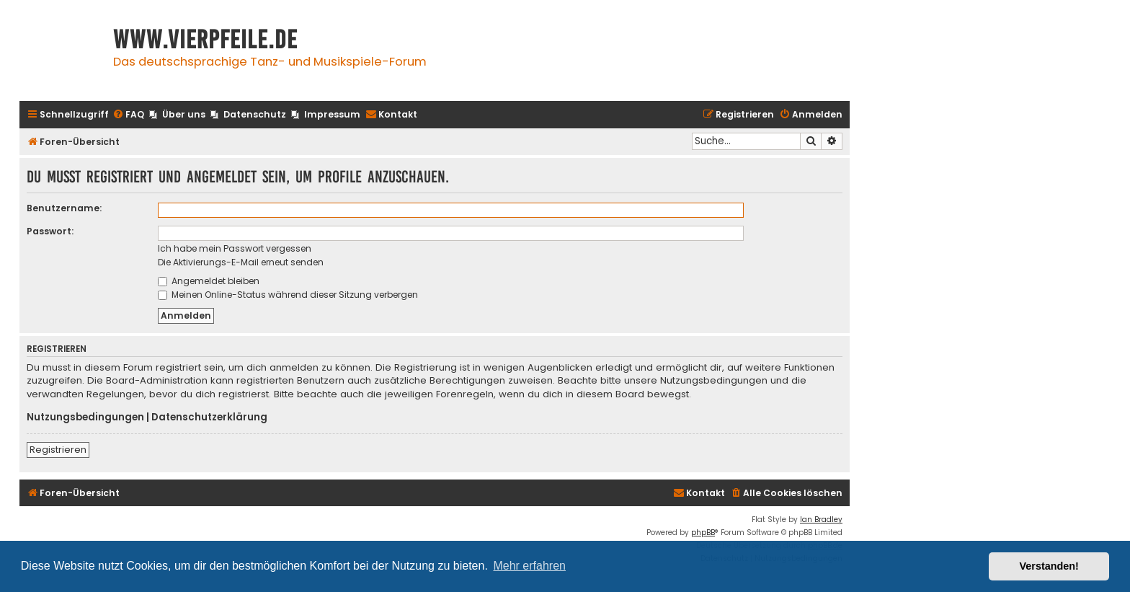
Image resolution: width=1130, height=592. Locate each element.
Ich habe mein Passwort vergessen (234, 248)
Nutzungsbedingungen (85, 417)
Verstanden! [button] (1049, 566)
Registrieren (58, 449)
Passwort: (50, 231)
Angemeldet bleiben (208, 281)
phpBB (703, 532)
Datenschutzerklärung (209, 417)
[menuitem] (128, 115)
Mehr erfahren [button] (529, 566)
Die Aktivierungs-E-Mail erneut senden (241, 262)
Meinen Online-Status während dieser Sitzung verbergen (288, 294)
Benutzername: (64, 208)
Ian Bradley (821, 519)
